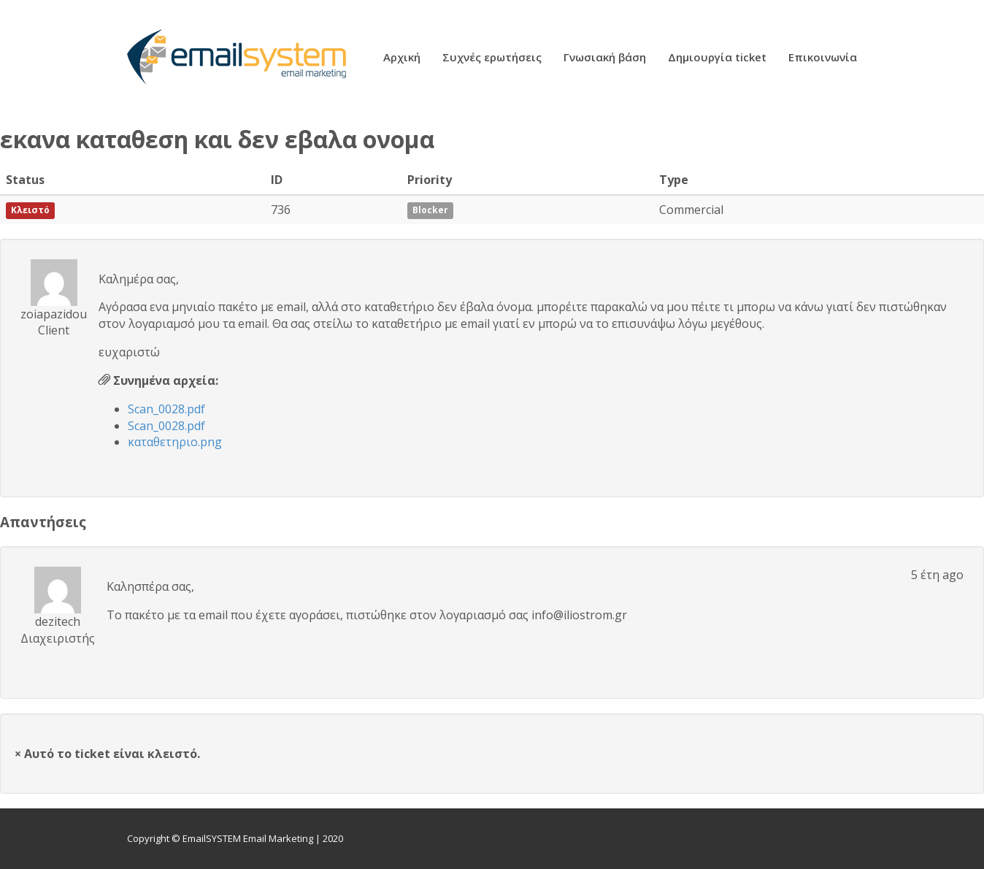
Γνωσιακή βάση (605, 58)
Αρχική (401, 58)
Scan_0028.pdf (166, 409)
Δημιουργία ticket (717, 58)
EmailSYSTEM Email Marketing (247, 838)
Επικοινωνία (822, 58)
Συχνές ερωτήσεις (492, 58)
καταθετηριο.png (175, 442)
